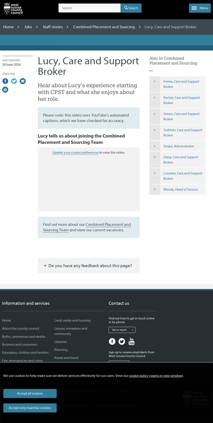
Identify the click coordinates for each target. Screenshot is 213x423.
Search (133, 8)
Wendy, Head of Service (173, 189)
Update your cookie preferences (75, 153)
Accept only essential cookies (30, 408)
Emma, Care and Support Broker (174, 84)
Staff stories (53, 26)
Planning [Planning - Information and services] (61, 350)
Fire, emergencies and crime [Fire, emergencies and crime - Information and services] (22, 361)
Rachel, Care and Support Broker (174, 100)
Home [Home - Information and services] (6, 320)
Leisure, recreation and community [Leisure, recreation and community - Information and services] (70, 331)
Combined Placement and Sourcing (104, 26)
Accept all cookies (30, 393)
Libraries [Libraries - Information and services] (60, 342)
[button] (200, 8)
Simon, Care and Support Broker (174, 116)
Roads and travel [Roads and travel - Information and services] (66, 358)
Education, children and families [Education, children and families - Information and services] (25, 353)
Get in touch (123, 330)
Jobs (28, 26)
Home (9, 26)
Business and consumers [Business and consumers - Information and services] (19, 344)
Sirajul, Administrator (171, 146)
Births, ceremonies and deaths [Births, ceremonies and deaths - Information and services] (23, 337)
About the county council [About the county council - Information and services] (20, 329)
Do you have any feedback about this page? (87, 265)
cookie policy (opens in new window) (156, 376)
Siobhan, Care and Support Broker (175, 133)
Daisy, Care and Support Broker (173, 160)
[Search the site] (89, 8)
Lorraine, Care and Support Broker (175, 176)
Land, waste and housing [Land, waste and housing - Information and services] (72, 320)
